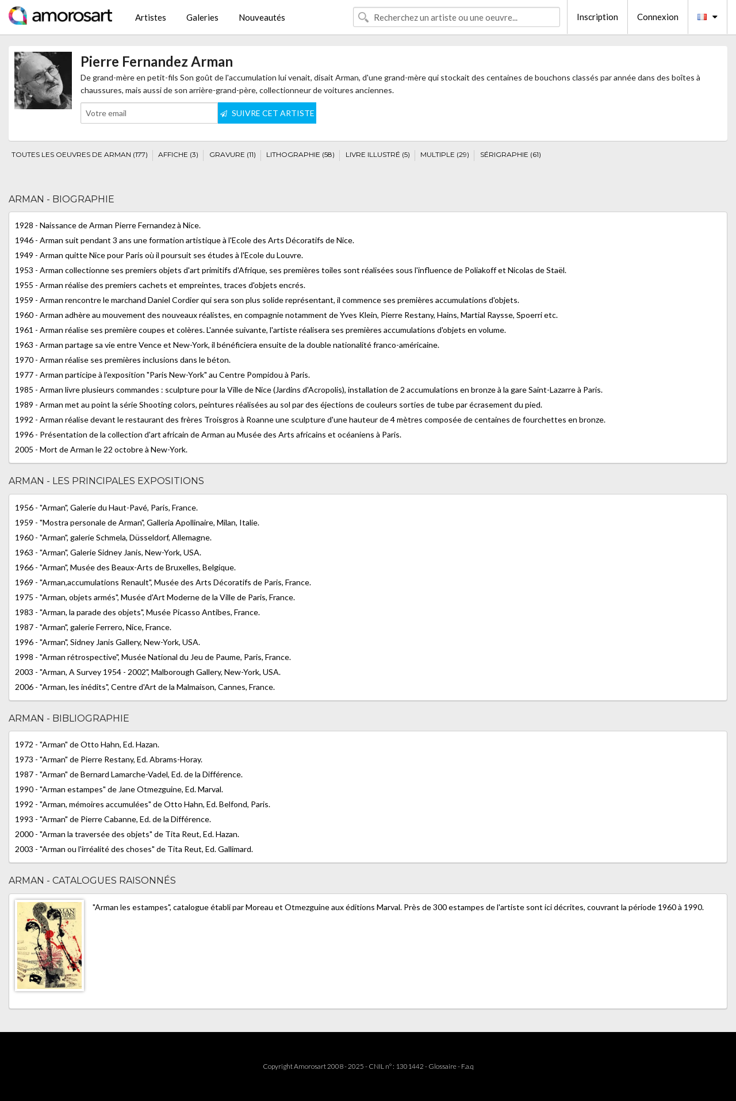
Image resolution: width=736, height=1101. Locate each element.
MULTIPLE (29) (444, 154)
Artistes (150, 17)
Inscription (597, 16)
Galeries (202, 17)
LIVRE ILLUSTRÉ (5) (378, 154)
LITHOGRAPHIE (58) (300, 154)
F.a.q (467, 1066)
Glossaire (442, 1066)
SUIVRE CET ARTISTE (267, 113)
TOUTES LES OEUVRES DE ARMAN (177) (80, 154)
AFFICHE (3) (178, 154)
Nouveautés (262, 17)
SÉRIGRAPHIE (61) (510, 154)
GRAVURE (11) (232, 154)
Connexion (657, 16)
